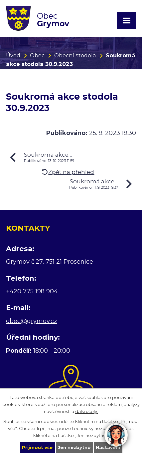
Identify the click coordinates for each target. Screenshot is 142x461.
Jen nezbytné (74, 447)
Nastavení (108, 447)
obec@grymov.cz (31, 321)
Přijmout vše (37, 447)
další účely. (86, 411)
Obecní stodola (75, 55)
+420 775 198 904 (32, 291)
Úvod (13, 55)
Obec (37, 55)
